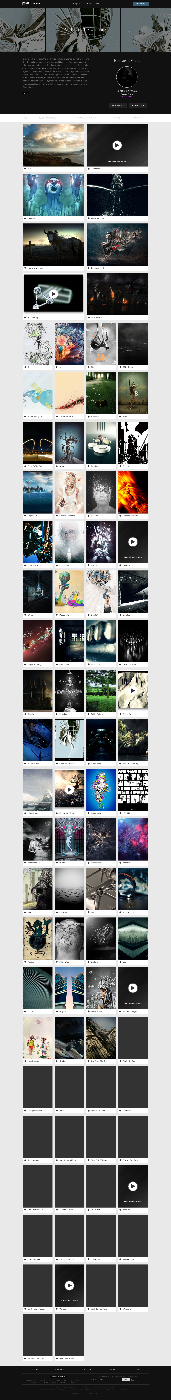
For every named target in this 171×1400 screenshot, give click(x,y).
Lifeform (92, 962)
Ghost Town (94, 764)
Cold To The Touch (34, 565)
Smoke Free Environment (132, 1160)
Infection (29, 912)
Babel (123, 417)
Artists (89, 4)
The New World (64, 1210)
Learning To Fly (96, 268)
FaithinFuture (95, 714)
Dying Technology (97, 218)
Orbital (60, 1061)
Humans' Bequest (33, 268)
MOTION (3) (138, 118)
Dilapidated (62, 665)
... (58, 367)
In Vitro (61, 863)
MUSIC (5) (116, 118)
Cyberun (124, 565)
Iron (90, 912)
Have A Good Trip (128, 764)
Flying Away (126, 714)
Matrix (28, 1012)
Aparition (93, 417)
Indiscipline (94, 863)
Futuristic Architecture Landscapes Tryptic (76, 764)
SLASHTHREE (35, 3)
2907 (28, 169)
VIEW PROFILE (117, 106)
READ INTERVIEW (138, 106)
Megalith (61, 1012)
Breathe (124, 466)
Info (97, 4)
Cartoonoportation (65, 516)
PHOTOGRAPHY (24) (87, 118)
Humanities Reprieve (67, 813)
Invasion (61, 912)
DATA (28, 615)
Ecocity (29, 714)
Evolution (61, 714)
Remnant (125, 1111)
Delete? (92, 615)
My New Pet (94, 1012)
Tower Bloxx (94, 1259)
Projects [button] (78, 4)
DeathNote (62, 615)
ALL (25, 118)
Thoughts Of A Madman (68, 1259)
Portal (60, 1111)
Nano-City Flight (128, 1012)
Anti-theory (94, 169)
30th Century (126, 367)
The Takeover (95, 318)
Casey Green (95, 516)
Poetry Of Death (128, 1061)
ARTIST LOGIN (141, 4)
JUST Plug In (126, 912)
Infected (124, 863)
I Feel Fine (125, 813)
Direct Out (93, 665)
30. (90, 367)
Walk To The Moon (97, 1309)
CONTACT (75, 1393)
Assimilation (31, 218)
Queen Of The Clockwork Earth (103, 1111)
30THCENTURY (64, 417)
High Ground (31, 813)
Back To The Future (34, 466)
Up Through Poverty (34, 1309)
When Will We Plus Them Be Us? (72, 1359)
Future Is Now (32, 764)
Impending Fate (32, 863)
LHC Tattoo (62, 962)
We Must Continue (34, 1359)
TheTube (124, 1210)
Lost (122, 962)
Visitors (61, 1309)
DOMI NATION (127, 665)
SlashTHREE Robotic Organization (104, 1160)
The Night (93, 1210)
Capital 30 (30, 516)
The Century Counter (35, 1210)
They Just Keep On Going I (37, 1259)
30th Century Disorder (35, 417)
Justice (29, 962)
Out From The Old (97, 1061)
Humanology (94, 813)
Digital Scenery (32, 665)
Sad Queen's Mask (66, 1160)
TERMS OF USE (93, 1393)
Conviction (62, 565)
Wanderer (125, 1309)
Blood (60, 466)
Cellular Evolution (128, 516)
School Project (32, 318)
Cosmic (92, 565)
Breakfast (93, 466)
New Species (31, 1061)
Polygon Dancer (33, 1111)
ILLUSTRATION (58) (47, 118)
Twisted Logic (127, 1259)
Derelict (124, 615)
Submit (126, 1380)
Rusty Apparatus (33, 1160)
